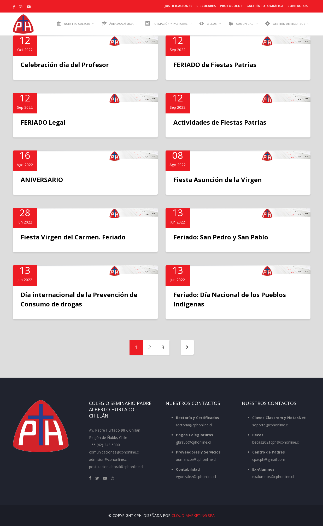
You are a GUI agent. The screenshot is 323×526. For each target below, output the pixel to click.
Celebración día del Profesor (65, 64)
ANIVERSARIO (42, 179)
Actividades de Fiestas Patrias (219, 122)
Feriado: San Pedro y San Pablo (220, 237)
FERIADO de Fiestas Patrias (214, 64)
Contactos (297, 6)
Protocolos (231, 6)
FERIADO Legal (43, 122)
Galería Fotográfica (264, 6)
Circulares (206, 6)
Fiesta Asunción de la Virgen (217, 179)
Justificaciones (178, 6)
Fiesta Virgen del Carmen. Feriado (73, 237)
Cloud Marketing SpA (193, 515)
